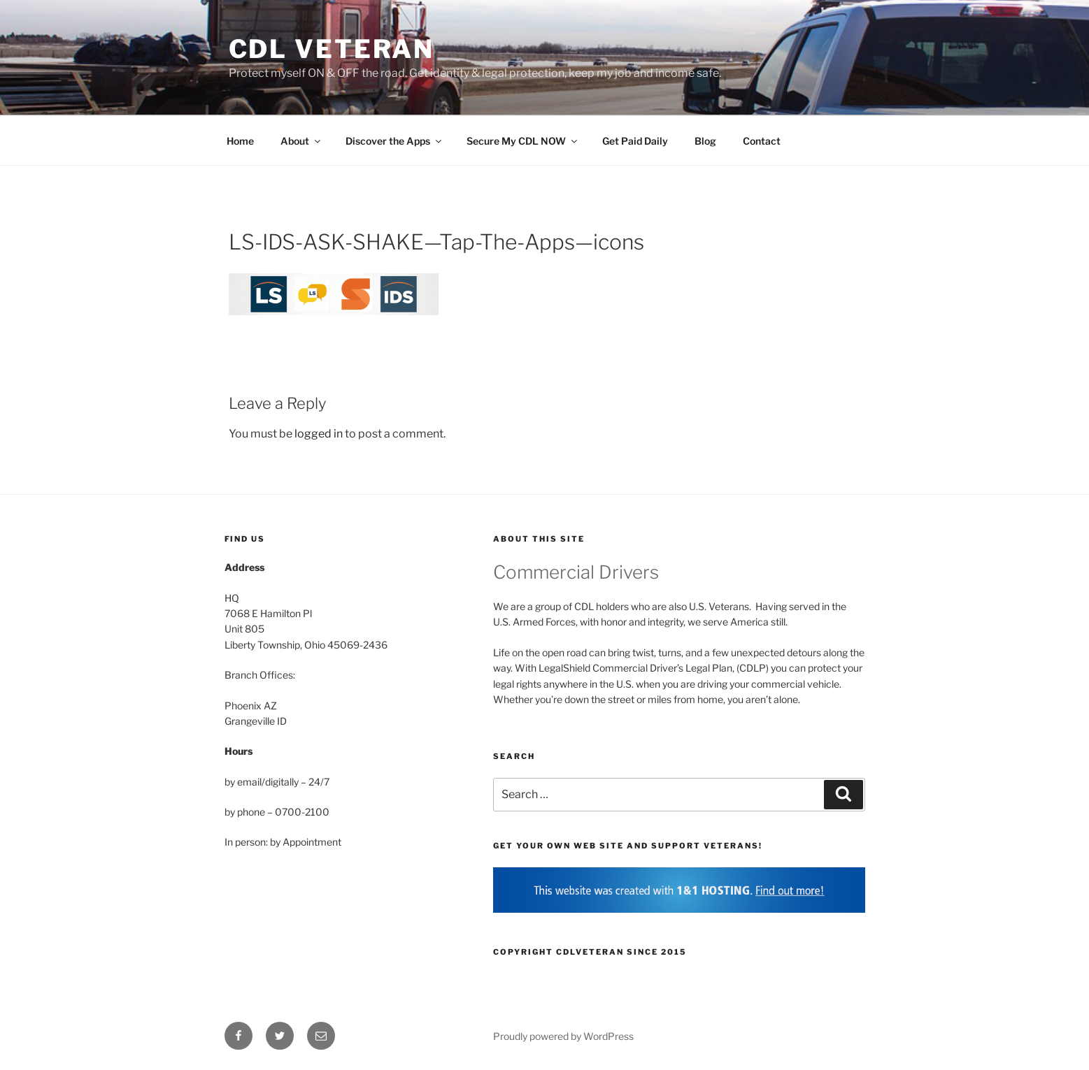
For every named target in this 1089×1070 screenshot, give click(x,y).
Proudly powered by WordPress (563, 1036)
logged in (318, 433)
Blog (705, 141)
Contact (762, 141)
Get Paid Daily (635, 141)
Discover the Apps (394, 141)
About (301, 141)
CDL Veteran (332, 49)
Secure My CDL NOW (523, 141)
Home (240, 141)
